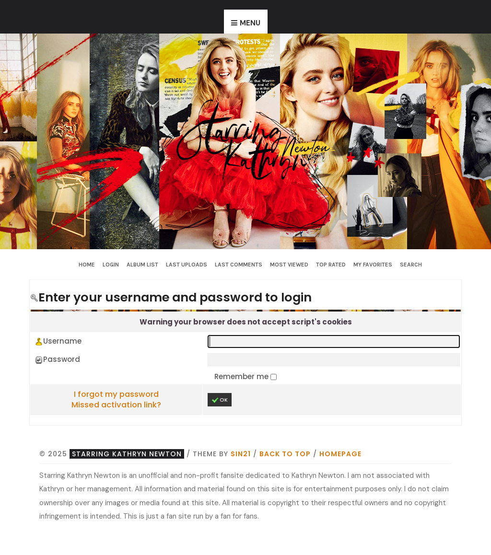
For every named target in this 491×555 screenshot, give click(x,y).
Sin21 (241, 454)
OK (219, 400)
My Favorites (372, 264)
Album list (142, 264)
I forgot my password (116, 394)
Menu (250, 23)
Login (111, 264)
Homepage (340, 454)
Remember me (242, 376)
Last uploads (186, 264)
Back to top (285, 454)
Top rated (331, 264)
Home (87, 264)
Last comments (238, 264)
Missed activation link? (116, 404)
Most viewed (289, 264)
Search (411, 264)
